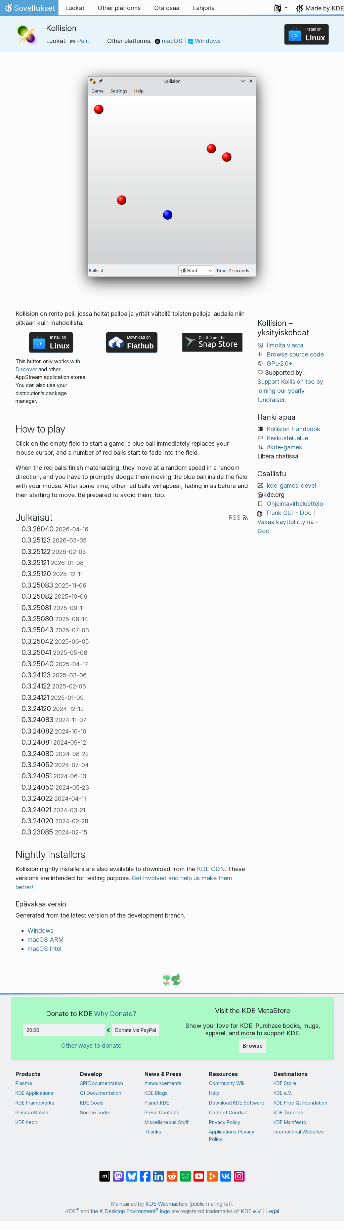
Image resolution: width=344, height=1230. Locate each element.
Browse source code (295, 354)
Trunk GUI (280, 512)
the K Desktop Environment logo (130, 1211)
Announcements (162, 1083)
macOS (169, 40)
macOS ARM (46, 939)
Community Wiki (227, 1083)
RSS (238, 517)
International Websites (298, 1131)
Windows (204, 40)
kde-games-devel (291, 485)
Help (214, 1093)
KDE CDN (211, 868)
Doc (305, 512)
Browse (253, 1045)
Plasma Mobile (31, 1112)
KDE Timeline (288, 1112)
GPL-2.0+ (280, 363)
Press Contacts (161, 1112)
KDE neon (26, 1122)
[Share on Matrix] (104, 1172)
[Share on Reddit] (172, 1172)
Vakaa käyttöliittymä (285, 521)
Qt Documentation (100, 1093)
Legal (272, 1211)
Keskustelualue (287, 438)
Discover (26, 369)
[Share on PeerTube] (212, 1172)
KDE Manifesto (289, 1122)
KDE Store (284, 1083)
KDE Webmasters (166, 1204)
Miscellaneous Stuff (166, 1122)
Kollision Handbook (293, 429)
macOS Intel (44, 948)
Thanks (152, 1131)
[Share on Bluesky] (131, 1172)
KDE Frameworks (34, 1103)
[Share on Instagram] (239, 1172)
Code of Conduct (228, 1112)
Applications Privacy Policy (231, 1135)
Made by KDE (324, 8)
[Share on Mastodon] (118, 1172)
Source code (94, 1112)
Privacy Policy (224, 1122)
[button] (281, 8)
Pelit (79, 40)
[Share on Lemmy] (185, 1172)
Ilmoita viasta (285, 345)
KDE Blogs (156, 1093)
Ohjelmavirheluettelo (295, 503)
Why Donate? (115, 1013)
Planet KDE (156, 1103)
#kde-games (284, 447)
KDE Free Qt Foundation (300, 1103)
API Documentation (101, 1083)
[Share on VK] (225, 1172)
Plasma (23, 1083)
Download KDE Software (236, 1103)
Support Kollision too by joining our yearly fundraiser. (290, 390)
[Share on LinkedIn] (158, 1172)
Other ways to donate (91, 1045)
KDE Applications (34, 1093)
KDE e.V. (282, 1093)
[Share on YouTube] (199, 1172)
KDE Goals (91, 1103)
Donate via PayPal (135, 1030)
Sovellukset (29, 9)
